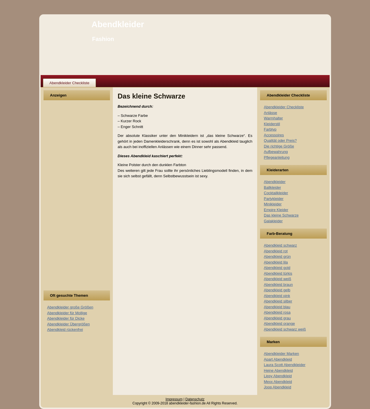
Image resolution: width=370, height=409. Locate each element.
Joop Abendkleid (277, 387)
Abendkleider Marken (281, 353)
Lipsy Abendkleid (278, 376)
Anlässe (270, 113)
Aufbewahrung (276, 152)
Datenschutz (194, 399)
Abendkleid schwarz (280, 245)
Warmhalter (273, 118)
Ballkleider (272, 187)
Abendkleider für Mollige (67, 313)
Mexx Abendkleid (278, 381)
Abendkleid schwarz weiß (285, 329)
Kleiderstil (272, 124)
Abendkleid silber (278, 301)
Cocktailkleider (276, 193)
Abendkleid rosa (277, 312)
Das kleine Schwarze (281, 215)
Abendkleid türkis (278, 273)
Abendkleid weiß (277, 279)
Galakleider (273, 221)
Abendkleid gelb (277, 290)
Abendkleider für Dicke (66, 318)
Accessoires (274, 135)
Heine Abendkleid (278, 370)
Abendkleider (117, 24)
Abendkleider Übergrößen (68, 324)
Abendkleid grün (277, 256)
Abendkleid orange (279, 323)
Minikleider (273, 204)
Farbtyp (270, 129)
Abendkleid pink (277, 296)
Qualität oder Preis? (280, 140)
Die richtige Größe (279, 146)
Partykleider (274, 198)
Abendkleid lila (276, 262)
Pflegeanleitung (277, 157)
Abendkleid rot (276, 251)
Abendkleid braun (278, 284)
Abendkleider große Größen (70, 307)
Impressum (174, 399)
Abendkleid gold (277, 268)
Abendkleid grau (277, 318)
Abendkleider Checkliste (69, 83)
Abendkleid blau (277, 307)
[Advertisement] (68, 199)
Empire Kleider (276, 210)
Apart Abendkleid (278, 359)
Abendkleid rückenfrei (65, 329)
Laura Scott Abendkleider (284, 365)
